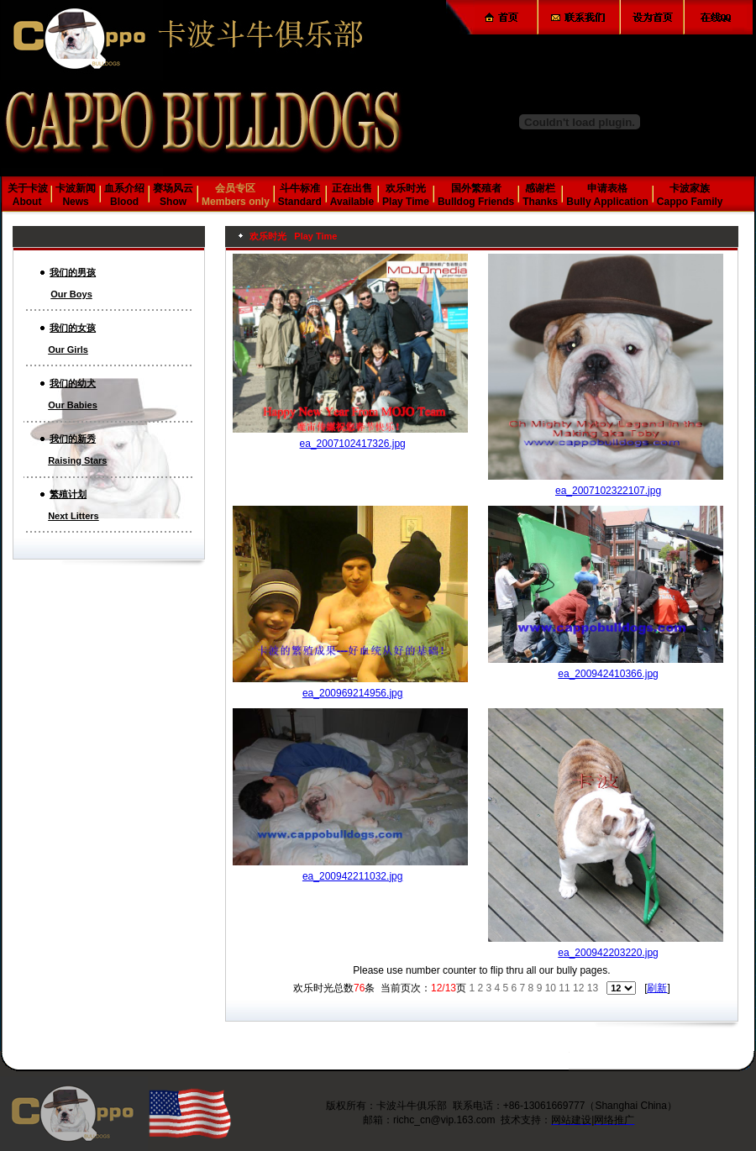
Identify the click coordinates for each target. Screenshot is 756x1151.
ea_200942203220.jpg (608, 953)
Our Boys (71, 294)
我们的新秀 (73, 439)
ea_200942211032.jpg (352, 876)
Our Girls (68, 349)
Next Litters (73, 516)
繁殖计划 (68, 494)
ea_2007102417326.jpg (353, 443)
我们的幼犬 (73, 383)
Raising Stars (77, 460)
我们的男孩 (73, 272)
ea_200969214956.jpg (352, 693)
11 (564, 988)
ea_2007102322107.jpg (608, 491)
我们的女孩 (73, 328)
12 (578, 988)
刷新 (657, 988)
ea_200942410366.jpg (608, 674)
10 (550, 988)
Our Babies (72, 405)
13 (592, 988)
